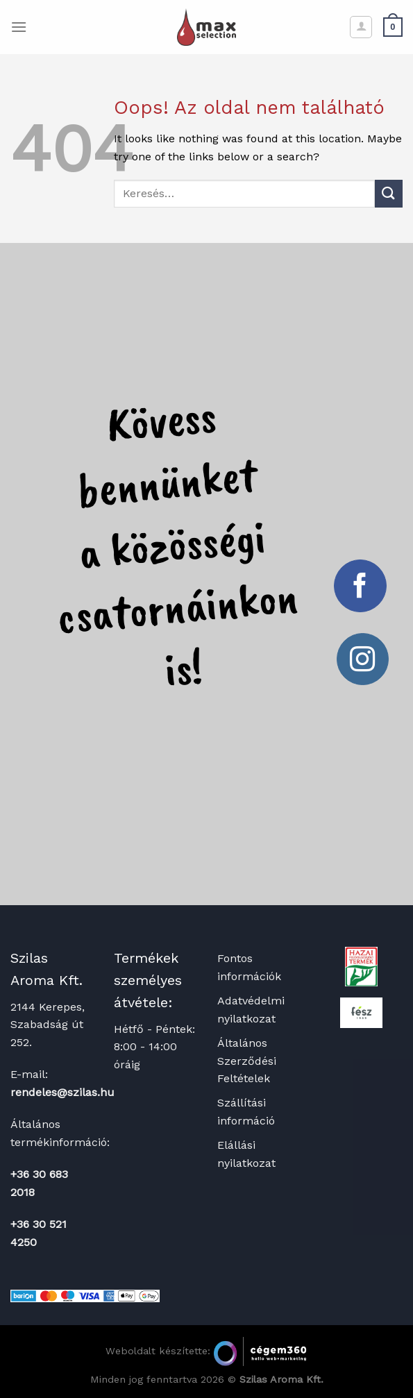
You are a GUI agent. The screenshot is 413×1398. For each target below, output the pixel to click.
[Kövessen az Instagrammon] (363, 659)
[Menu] (18, 27)
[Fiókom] (361, 27)
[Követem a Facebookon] (360, 585)
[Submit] (389, 193)
